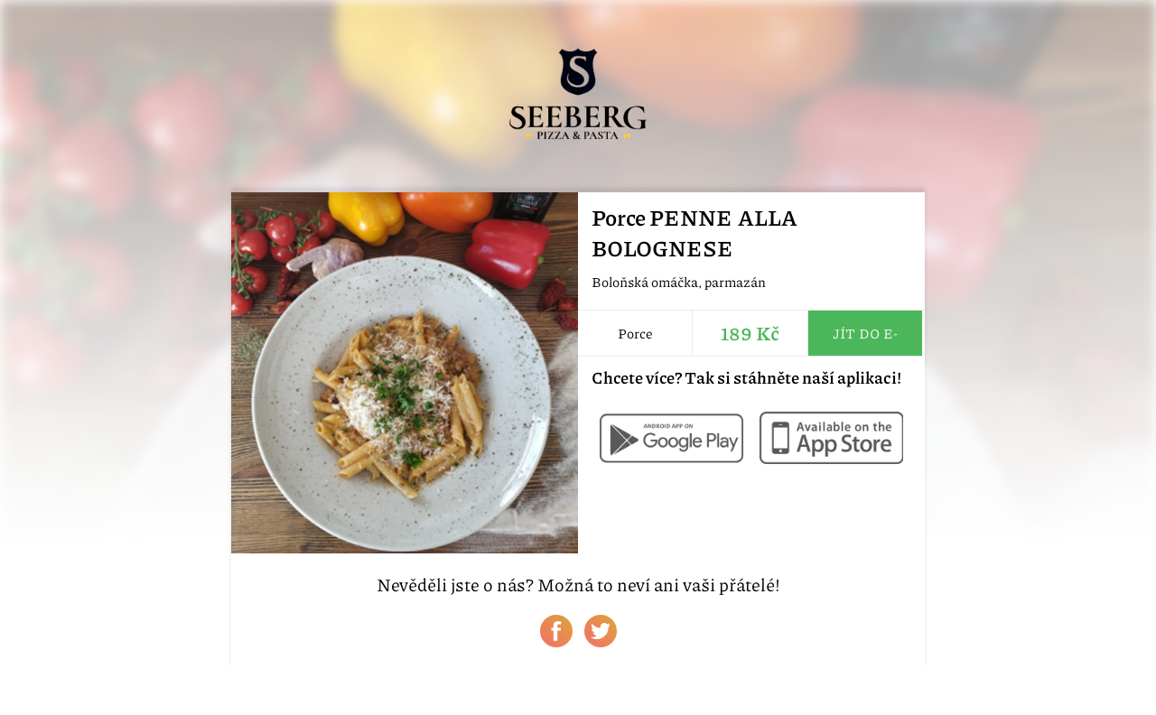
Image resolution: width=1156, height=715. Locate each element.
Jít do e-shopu (865, 339)
